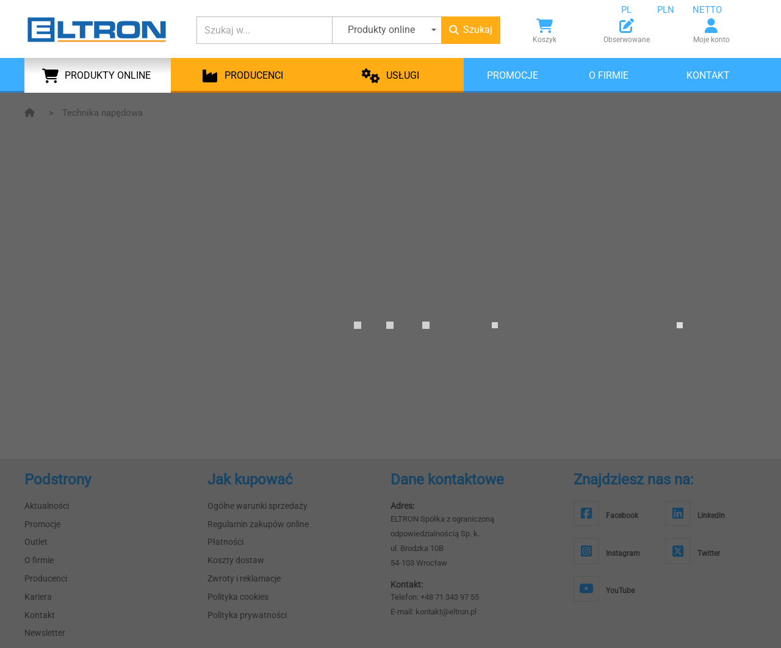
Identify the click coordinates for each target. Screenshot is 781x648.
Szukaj (470, 29)
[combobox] (635, 9)
